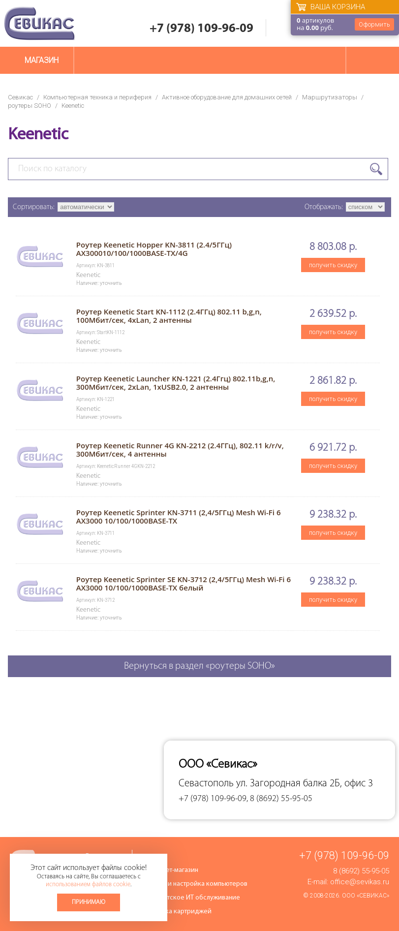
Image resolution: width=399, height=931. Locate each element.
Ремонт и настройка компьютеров (195, 884)
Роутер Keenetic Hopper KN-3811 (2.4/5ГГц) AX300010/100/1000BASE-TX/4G (154, 249)
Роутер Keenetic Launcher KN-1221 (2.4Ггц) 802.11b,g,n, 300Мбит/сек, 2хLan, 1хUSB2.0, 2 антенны (176, 382)
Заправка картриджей (178, 911)
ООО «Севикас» (365, 895)
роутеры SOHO (29, 105)
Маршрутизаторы (329, 97)
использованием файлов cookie (88, 884)
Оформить (374, 24)
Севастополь (206, 783)
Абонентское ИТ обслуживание (192, 897)
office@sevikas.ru (359, 881)
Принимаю (88, 902)
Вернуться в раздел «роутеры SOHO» (199, 666)
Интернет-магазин (171, 870)
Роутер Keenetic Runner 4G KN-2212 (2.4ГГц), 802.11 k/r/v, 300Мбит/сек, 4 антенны (180, 449)
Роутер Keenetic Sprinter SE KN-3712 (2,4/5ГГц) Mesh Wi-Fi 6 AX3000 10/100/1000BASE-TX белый (183, 583)
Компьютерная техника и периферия (97, 97)
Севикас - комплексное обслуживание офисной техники (39, 23)
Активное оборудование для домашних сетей (227, 97)
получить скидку (333, 265)
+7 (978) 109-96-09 (201, 29)
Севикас (20, 97)
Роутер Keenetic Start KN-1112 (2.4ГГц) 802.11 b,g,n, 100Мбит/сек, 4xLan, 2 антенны (169, 316)
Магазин (42, 60)
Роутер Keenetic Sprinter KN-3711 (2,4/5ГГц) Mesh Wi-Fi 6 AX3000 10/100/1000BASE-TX (178, 516)
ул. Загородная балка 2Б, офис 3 (304, 783)
